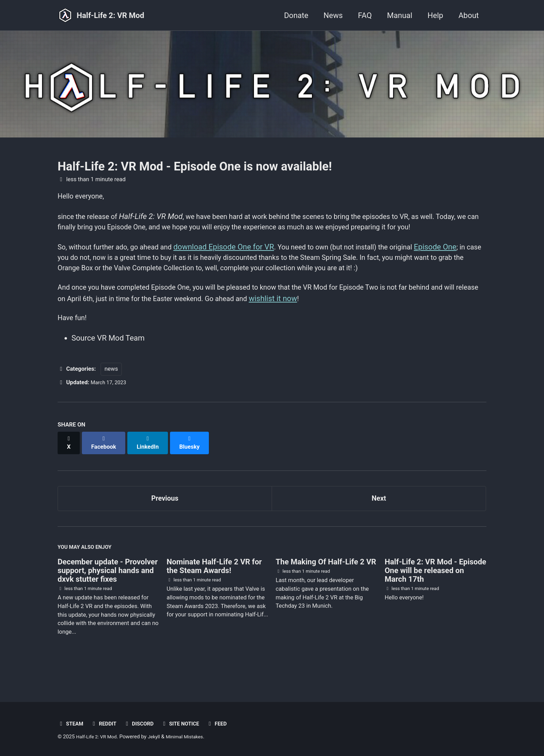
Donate (296, 15)
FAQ (365, 15)
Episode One (463, 262)
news (111, 391)
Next (379, 515)
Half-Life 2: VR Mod (110, 15)
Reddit (106, 723)
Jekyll (159, 736)
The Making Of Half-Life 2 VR (325, 582)
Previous (165, 515)
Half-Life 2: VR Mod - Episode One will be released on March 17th (435, 591)
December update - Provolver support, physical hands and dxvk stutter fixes (108, 591)
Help (435, 15)
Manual (400, 15)
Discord (144, 723)
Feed (227, 723)
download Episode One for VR (236, 262)
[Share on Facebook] (105, 462)
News (333, 15)
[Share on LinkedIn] (151, 462)
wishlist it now (333, 318)
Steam (71, 723)
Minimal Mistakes (192, 736)
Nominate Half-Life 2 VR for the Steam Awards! (214, 586)
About (468, 15)
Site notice (188, 723)
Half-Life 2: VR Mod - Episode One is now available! (195, 166)
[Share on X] (69, 462)
